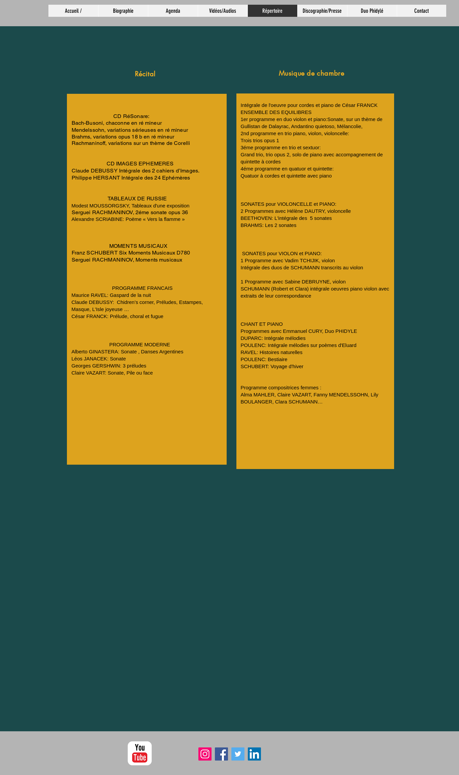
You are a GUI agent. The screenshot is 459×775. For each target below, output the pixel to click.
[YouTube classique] (139, 753)
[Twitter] (237, 754)
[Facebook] (221, 754)
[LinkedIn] (254, 754)
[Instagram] (205, 754)
